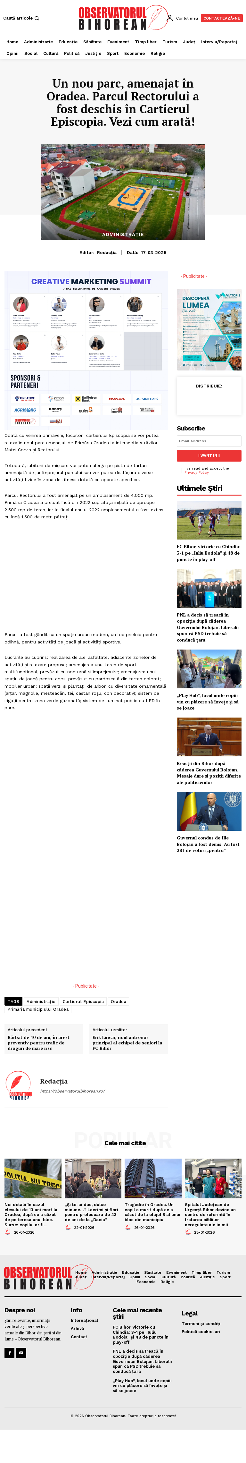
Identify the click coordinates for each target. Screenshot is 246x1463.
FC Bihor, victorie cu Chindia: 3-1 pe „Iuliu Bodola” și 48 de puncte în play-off (209, 552)
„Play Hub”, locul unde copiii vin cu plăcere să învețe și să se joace (208, 701)
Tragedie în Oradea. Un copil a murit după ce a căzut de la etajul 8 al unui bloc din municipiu (152, 1212)
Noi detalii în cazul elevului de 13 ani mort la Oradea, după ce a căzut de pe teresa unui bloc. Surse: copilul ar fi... (30, 1214)
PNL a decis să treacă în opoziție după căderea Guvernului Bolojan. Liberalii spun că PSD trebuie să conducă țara (208, 626)
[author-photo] (8, 1232)
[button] (21, 18)
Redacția (107, 252)
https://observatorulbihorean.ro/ (72, 1091)
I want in (209, 455)
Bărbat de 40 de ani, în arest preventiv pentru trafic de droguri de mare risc (39, 1043)
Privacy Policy (196, 472)
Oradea (118, 1001)
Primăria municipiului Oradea (38, 1009)
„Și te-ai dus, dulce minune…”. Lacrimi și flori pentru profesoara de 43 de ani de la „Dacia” (91, 1212)
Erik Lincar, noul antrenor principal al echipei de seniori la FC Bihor (127, 1043)
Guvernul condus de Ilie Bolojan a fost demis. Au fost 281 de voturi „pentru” (208, 843)
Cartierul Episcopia (83, 1001)
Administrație (123, 234)
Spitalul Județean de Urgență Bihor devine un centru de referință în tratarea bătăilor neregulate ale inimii (210, 1214)
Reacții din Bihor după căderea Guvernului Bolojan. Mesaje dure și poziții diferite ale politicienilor (209, 772)
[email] (209, 441)
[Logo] (124, 17)
